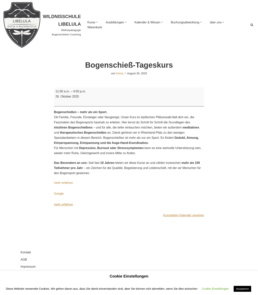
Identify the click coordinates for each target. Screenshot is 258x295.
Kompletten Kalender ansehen (183, 215)
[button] (97, 22)
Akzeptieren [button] (242, 288)
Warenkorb (94, 27)
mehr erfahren (63, 183)
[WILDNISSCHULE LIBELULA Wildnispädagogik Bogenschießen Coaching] (42, 25)
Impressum (28, 267)
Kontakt (26, 253)
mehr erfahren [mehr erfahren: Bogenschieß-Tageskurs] (63, 205)
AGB (24, 260)
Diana (119, 73)
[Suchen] (251, 24)
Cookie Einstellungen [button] (215, 288)
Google (59, 194)
